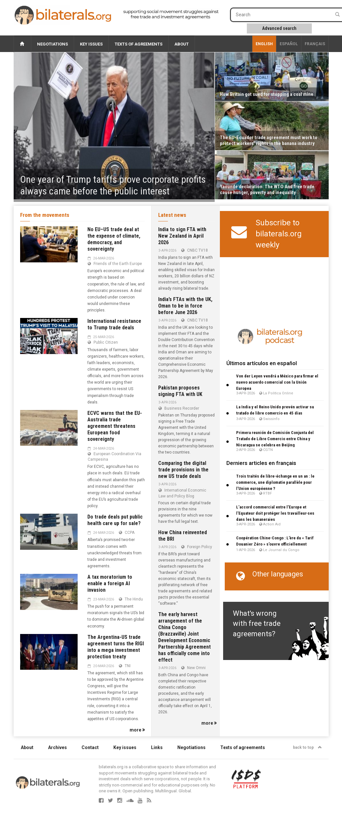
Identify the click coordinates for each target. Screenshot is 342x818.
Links (157, 747)
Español (289, 44)
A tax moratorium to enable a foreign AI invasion (109, 583)
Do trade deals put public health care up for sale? (115, 520)
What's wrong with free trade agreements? (257, 623)
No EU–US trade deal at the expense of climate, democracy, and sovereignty (113, 239)
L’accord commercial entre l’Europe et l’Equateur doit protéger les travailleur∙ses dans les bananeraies (275, 513)
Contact (90, 747)
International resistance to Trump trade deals (114, 324)
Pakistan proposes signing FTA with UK (180, 391)
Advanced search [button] (279, 28)
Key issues (91, 44)
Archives (57, 747)
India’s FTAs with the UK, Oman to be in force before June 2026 (185, 305)
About (181, 44)
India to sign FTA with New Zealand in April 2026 (182, 235)
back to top (307, 747)
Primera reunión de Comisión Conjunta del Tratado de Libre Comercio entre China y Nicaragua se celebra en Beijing (275, 438)
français (315, 44)
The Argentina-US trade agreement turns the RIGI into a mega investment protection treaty (115, 647)
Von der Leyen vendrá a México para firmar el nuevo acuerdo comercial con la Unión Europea (277, 382)
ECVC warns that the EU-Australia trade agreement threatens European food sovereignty (114, 426)
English (264, 44)
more (137, 729)
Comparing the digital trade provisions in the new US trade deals (183, 469)
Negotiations (52, 44)
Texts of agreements (138, 44)
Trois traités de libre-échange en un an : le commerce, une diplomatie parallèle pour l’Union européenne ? (275, 482)
